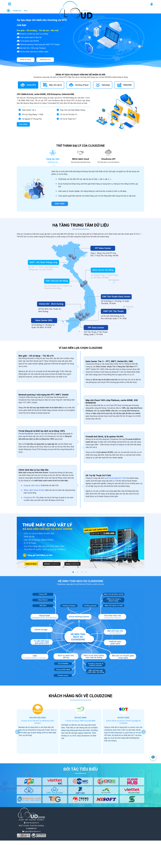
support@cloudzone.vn (31, 831)
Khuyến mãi (17, 10)
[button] (73, 572)
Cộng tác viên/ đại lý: (32, 485)
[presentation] (17, 732)
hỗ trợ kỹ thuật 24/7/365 (116, 478)
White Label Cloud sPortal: (34, 490)
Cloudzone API (29, 497)
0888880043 (31, 828)
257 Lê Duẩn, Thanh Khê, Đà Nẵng (31, 826)
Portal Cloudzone (26, 434)
